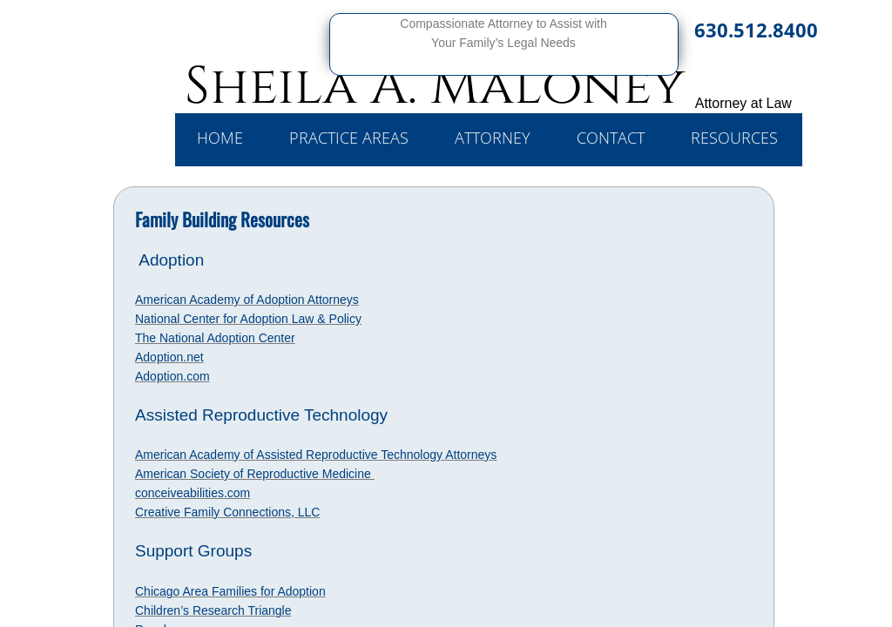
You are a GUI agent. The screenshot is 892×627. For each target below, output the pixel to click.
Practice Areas (349, 137)
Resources (734, 137)
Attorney (492, 137)
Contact (611, 137)
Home (220, 137)
